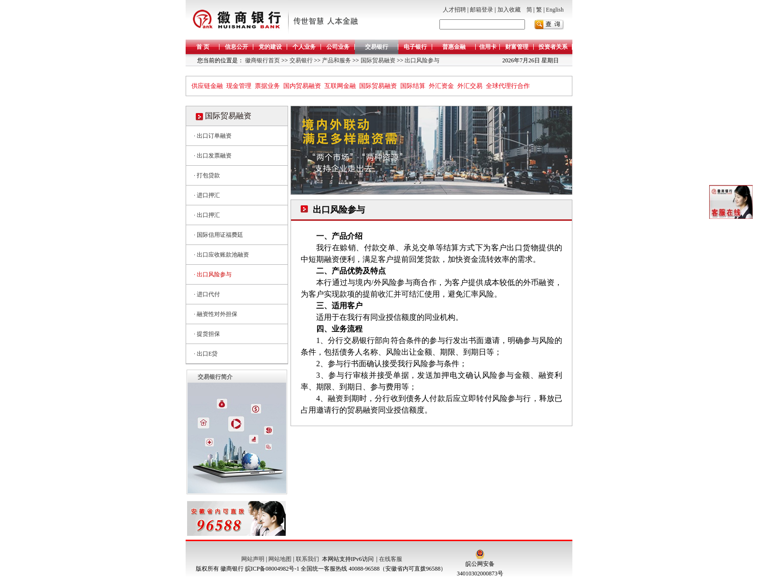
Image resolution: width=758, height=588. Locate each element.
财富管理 (516, 46)
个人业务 (304, 46)
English (555, 9)
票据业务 (267, 85)
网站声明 (252, 559)
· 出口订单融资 (213, 135)
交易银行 (376, 46)
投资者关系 (553, 46)
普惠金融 (454, 46)
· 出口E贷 (206, 353)
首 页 (202, 46)
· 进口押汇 (207, 195)
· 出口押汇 (207, 215)
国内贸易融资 (302, 85)
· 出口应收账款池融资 (221, 254)
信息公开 (236, 46)
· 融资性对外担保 (215, 314)
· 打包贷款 (207, 175)
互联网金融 (340, 85)
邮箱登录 (481, 9)
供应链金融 (207, 85)
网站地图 (280, 559)
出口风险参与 (421, 60)
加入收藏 (509, 9)
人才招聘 (454, 9)
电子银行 (415, 46)
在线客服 (390, 559)
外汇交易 (469, 85)
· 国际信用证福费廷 (218, 234)
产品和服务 (336, 60)
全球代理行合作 (508, 85)
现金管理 (238, 85)
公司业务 (338, 46)
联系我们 (307, 559)
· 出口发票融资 (213, 155)
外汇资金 (441, 85)
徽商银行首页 (262, 60)
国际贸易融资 (377, 60)
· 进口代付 (207, 294)
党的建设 (270, 46)
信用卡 (487, 46)
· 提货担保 (207, 333)
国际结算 (412, 85)
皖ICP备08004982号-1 (272, 568)
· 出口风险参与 (213, 274)
